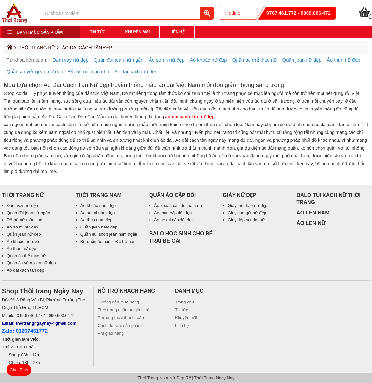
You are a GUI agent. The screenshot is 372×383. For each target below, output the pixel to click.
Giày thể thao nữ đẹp (247, 205)
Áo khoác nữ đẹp (208, 60)
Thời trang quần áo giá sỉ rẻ (124, 309)
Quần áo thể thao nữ (254, 60)
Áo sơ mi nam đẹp (97, 212)
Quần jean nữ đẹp (301, 60)
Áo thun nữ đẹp (343, 60)
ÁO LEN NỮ (310, 223)
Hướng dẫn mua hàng (118, 302)
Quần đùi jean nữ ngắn (119, 60)
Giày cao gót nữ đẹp (247, 212)
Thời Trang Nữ (37, 47)
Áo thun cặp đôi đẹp (173, 212)
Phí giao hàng (111, 333)
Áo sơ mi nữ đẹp (166, 60)
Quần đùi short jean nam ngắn (108, 234)
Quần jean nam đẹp (99, 227)
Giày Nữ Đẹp (239, 195)
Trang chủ (184, 302)
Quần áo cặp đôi (172, 195)
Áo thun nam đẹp (96, 219)
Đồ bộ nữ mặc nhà (88, 71)
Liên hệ (176, 32)
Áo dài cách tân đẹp (87, 47)
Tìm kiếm (206, 13)
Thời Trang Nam (99, 195)
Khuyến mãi (137, 32)
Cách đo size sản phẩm (120, 325)
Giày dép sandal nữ (246, 219)
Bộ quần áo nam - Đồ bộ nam (108, 241)
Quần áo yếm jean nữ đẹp (35, 71)
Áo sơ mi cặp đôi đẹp (174, 219)
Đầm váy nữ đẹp (70, 60)
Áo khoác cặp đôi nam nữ (178, 205)
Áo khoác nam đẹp (98, 205)
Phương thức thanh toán (121, 317)
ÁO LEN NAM (312, 212)
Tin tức (98, 32)
